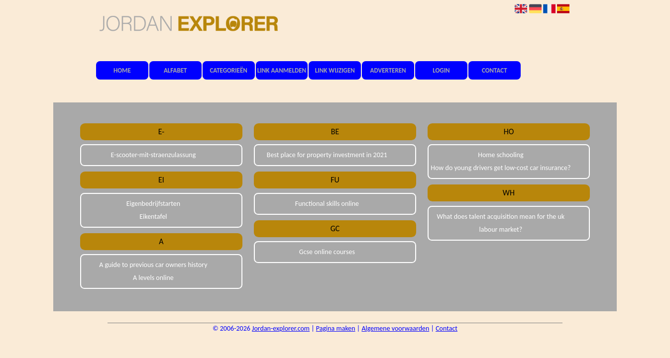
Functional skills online (327, 203)
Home (122, 70)
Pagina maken (335, 328)
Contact (494, 70)
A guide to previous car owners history (153, 265)
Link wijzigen (335, 70)
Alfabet (175, 70)
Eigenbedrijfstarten (153, 203)
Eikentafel (153, 216)
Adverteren (388, 70)
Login (441, 70)
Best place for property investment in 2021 (327, 155)
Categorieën (228, 70)
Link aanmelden (281, 70)
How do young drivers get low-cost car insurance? (500, 168)
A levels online (153, 277)
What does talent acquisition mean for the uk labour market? (501, 223)
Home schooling (500, 155)
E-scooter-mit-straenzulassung (153, 155)
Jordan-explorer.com (281, 328)
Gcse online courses (327, 252)
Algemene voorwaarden (395, 328)
